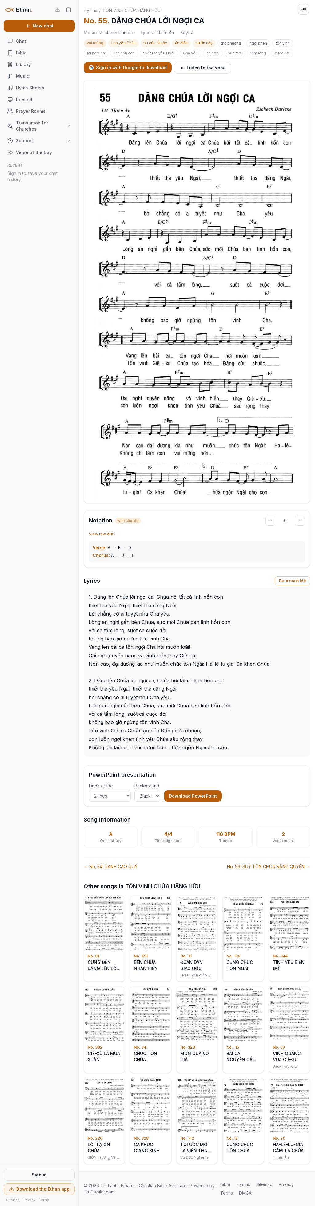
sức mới (235, 53)
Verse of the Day (29, 152)
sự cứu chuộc (155, 43)
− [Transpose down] (270, 520)
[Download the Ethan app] (57, 10)
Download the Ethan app (39, 1189)
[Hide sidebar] (69, 10)
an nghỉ (212, 53)
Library (19, 64)
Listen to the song (202, 67)
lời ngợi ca (96, 53)
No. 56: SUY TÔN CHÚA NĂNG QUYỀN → (268, 866)
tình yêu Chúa (123, 43)
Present (20, 99)
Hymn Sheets (25, 88)
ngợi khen (258, 43)
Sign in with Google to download (128, 67)
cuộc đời (282, 53)
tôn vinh (283, 43)
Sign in (39, 1174)
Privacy (29, 1200)
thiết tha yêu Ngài (158, 53)
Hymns (90, 10)
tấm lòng (258, 53)
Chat (16, 41)
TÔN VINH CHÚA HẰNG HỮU (131, 10)
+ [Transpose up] (300, 520)
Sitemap (13, 1200)
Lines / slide (110, 792)
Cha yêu (190, 53)
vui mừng (95, 43)
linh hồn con (124, 53)
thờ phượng (231, 43)
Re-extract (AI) (292, 580)
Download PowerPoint (193, 795)
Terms (44, 1200)
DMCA (245, 1193)
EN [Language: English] (303, 9)
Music (18, 76)
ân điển (181, 43)
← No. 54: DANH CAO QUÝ (111, 866)
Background (147, 792)
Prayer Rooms (26, 111)
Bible (17, 53)
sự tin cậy (204, 43)
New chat (39, 25)
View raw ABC (102, 534)
